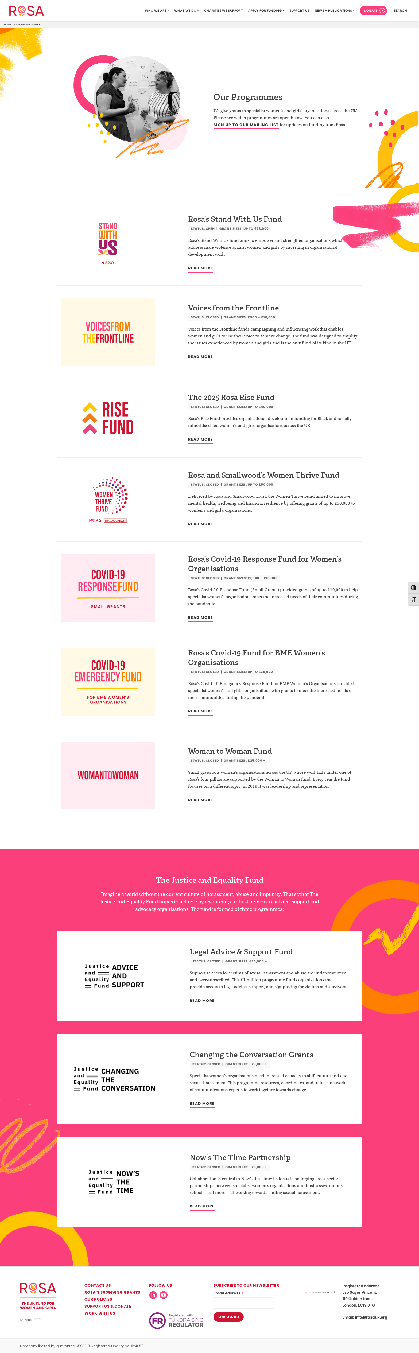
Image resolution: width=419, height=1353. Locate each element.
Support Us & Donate (107, 1306)
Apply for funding (265, 10)
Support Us (299, 10)
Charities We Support (223, 10)
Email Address (229, 1293)
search (400, 10)
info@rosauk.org (371, 1317)
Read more (200, 268)
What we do (185, 10)
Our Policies (98, 1299)
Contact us (97, 1285)
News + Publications (333, 10)
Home (7, 24)
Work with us (99, 1313)
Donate (371, 10)
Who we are (155, 10)
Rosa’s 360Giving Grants (112, 1292)
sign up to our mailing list (246, 124)
